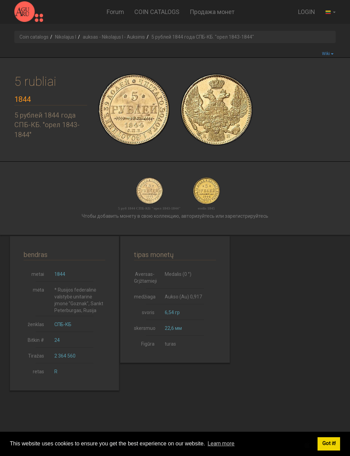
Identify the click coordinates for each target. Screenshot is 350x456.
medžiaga (145, 296)
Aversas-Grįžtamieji (145, 277)
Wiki (328, 53)
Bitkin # (36, 340)
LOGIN (306, 11)
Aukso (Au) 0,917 (183, 296)
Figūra (147, 344)
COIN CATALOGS (156, 11)
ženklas (36, 324)
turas (170, 344)
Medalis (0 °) (178, 274)
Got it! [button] (329, 443)
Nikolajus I (65, 37)
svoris (148, 312)
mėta (38, 290)
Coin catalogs (34, 37)
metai (37, 274)
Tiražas (36, 356)
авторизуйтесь (198, 216)
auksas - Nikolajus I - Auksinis (114, 37)
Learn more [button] (220, 443)
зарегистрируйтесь (246, 216)
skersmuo (145, 328)
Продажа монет (212, 11)
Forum (115, 11)
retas (38, 371)
